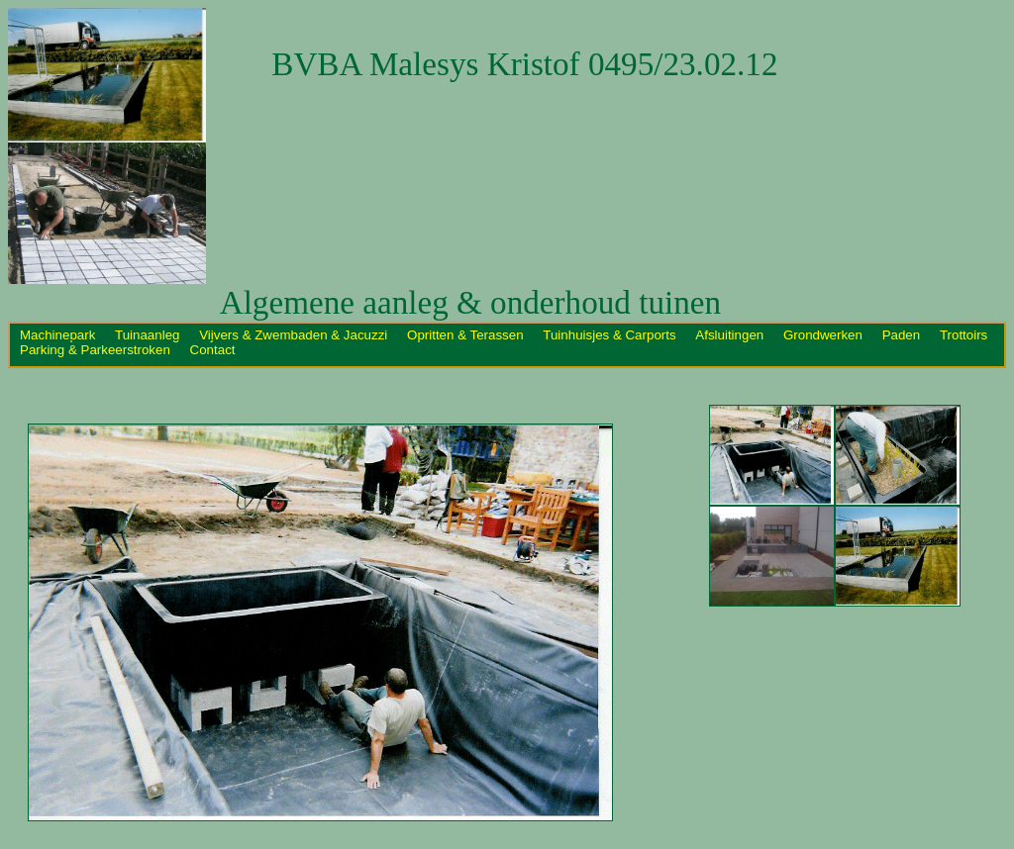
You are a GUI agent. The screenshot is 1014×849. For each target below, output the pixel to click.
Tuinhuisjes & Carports (611, 335)
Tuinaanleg (149, 335)
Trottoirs (963, 335)
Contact (213, 349)
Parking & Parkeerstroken (97, 349)
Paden (903, 335)
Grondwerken (824, 335)
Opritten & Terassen (467, 335)
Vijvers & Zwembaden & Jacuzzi (295, 335)
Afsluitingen (731, 335)
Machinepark (59, 335)
